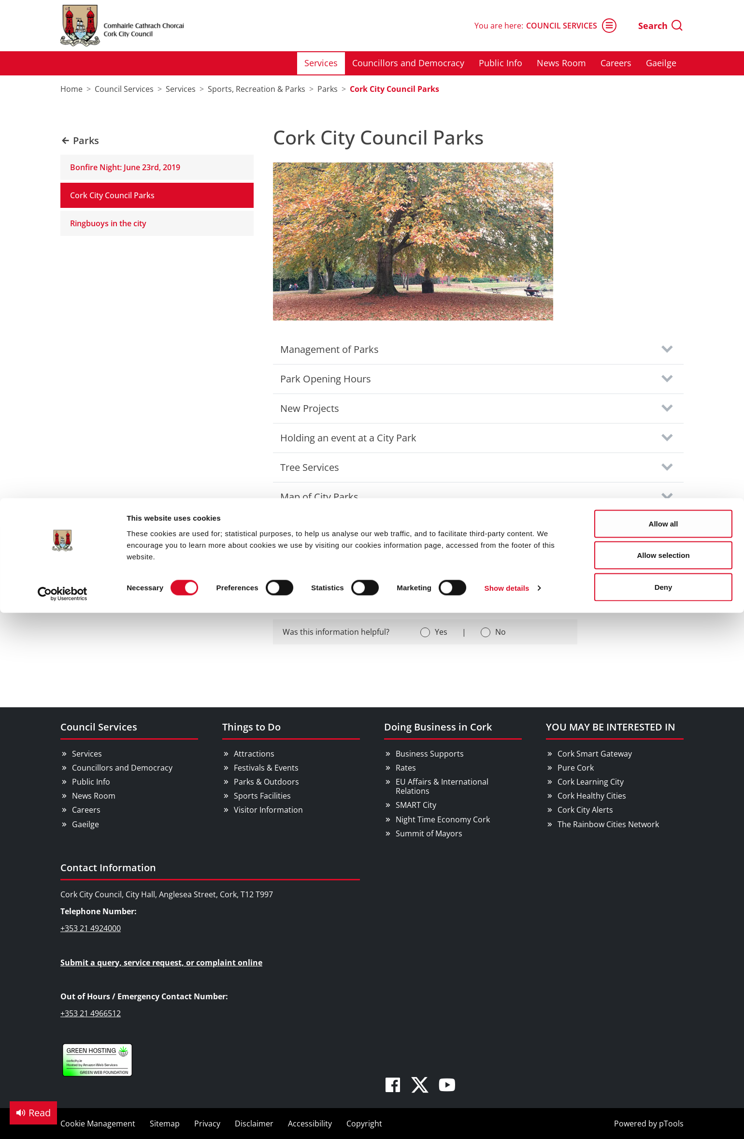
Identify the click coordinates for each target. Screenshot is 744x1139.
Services (87, 753)
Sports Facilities (262, 795)
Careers (86, 809)
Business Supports (430, 753)
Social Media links (319, 555)
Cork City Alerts (585, 809)
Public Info (91, 781)
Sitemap (165, 1123)
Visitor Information (268, 809)
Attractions (254, 753)
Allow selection (663, 57)
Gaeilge (85, 824)
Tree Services (309, 467)
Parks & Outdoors (266, 781)
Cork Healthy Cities (592, 795)
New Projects (309, 408)
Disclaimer (254, 1123)
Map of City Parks (319, 496)
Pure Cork (576, 767)
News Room (93, 795)
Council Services (98, 726)
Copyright (364, 1123)
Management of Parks (329, 349)
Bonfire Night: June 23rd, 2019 (125, 167)
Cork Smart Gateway (595, 753)
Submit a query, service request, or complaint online (161, 962)
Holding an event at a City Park (348, 437)
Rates (406, 767)
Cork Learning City (591, 781)
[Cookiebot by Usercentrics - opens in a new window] (62, 95)
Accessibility (310, 1123)
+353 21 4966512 (90, 1013)
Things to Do (251, 726)
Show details (507, 90)
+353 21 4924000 (90, 928)
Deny (663, 89)
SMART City (416, 805)
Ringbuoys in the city (108, 223)
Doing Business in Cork (438, 726)
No (500, 632)
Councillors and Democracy (122, 767)
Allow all (663, 25)
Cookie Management (97, 1123)
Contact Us (304, 526)
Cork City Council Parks (112, 195)
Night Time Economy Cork (443, 819)
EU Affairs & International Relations (442, 786)
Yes (441, 632)
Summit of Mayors (429, 833)
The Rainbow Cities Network (608, 824)
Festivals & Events (266, 767)
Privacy (207, 1123)
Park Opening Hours (325, 378)
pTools (671, 1123)
